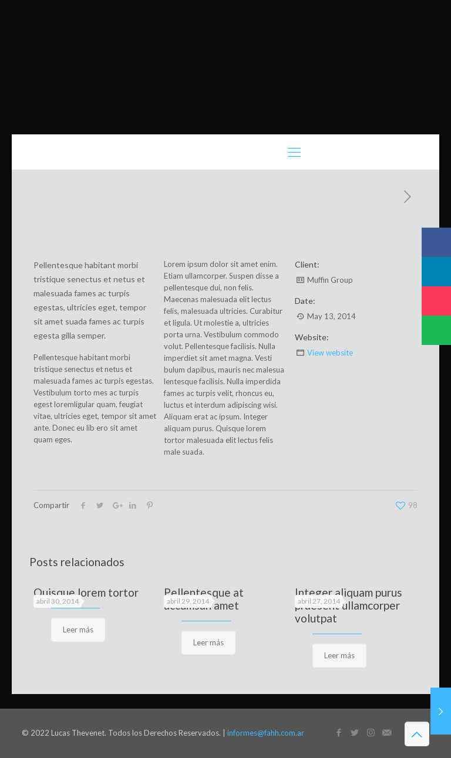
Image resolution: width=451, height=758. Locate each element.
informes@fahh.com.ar (265, 732)
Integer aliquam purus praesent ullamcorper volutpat (348, 605)
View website (330, 352)
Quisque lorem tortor (86, 592)
